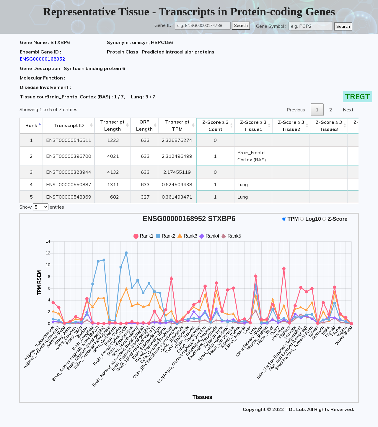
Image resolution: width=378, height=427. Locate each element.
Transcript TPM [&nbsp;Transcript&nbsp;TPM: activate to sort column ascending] (177, 125)
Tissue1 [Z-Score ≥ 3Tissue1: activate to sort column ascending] (253, 125)
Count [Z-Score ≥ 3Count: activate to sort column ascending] (215, 125)
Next (348, 110)
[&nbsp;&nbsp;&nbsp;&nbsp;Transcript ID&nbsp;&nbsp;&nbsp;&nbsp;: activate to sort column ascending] (68, 125)
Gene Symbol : (271, 26)
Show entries (41, 206)
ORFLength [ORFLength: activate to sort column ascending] (144, 125)
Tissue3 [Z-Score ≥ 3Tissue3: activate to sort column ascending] (329, 125)
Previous (296, 110)
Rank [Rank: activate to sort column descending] (31, 125)
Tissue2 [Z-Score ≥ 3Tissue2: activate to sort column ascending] (291, 125)
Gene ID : (164, 25)
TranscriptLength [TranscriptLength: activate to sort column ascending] (112, 125)
